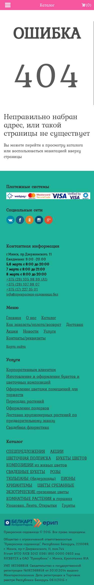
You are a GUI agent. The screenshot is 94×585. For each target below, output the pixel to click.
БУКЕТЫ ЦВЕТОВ (71, 458)
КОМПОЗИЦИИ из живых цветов (36, 465)
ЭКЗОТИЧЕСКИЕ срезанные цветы (37, 492)
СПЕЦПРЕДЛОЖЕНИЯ (25, 451)
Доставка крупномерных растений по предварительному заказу (41, 417)
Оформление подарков (27, 408)
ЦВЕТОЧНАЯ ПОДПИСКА (28, 458)
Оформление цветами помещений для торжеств (42, 392)
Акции (12, 331)
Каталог (48, 318)
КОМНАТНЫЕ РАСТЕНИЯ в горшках (39, 498)
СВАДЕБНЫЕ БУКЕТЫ (25, 472)
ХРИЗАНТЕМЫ (19, 485)
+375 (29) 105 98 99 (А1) (26, 279)
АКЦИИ (56, 451)
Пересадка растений (25, 401)
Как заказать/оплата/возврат (33, 324)
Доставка (74, 324)
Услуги (50, 331)
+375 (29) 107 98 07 (23, 284)
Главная (13, 318)
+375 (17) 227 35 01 (22, 289)
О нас (31, 318)
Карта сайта (16, 346)
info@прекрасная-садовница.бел (32, 294)
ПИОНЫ (68, 478)
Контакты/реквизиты (26, 338)
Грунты (68, 505)
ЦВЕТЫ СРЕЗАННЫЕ (55, 485)
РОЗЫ (55, 472)
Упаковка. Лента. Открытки (31, 505)
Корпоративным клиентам (31, 370)
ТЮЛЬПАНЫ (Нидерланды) (31, 478)
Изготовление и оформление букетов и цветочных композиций (42, 379)
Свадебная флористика (27, 427)
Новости (31, 331)
